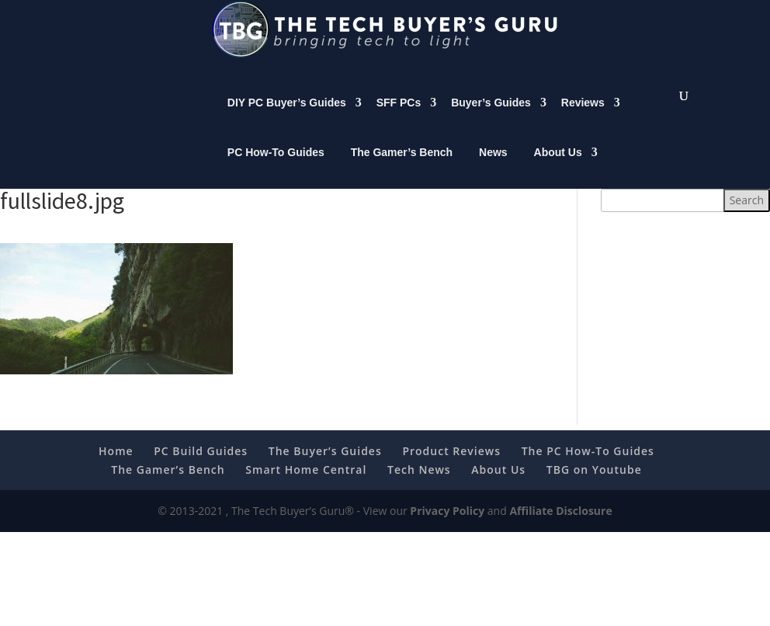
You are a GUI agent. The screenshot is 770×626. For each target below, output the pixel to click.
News (493, 168)
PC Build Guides (201, 466)
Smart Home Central (305, 485)
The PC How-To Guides (588, 466)
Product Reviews (451, 466)
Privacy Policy (447, 526)
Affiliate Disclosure (560, 526)
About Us (558, 168)
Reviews (583, 118)
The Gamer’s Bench (402, 168)
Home (116, 466)
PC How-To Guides (275, 168)
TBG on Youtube (594, 485)
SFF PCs (398, 118)
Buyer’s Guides (491, 118)
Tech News (419, 485)
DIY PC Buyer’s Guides (286, 118)
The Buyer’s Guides (325, 466)
